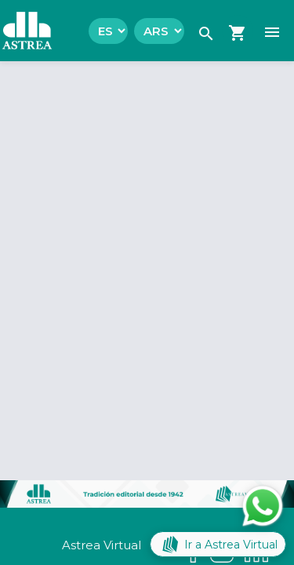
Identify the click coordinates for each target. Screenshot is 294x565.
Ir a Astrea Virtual (218, 544)
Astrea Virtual (101, 545)
